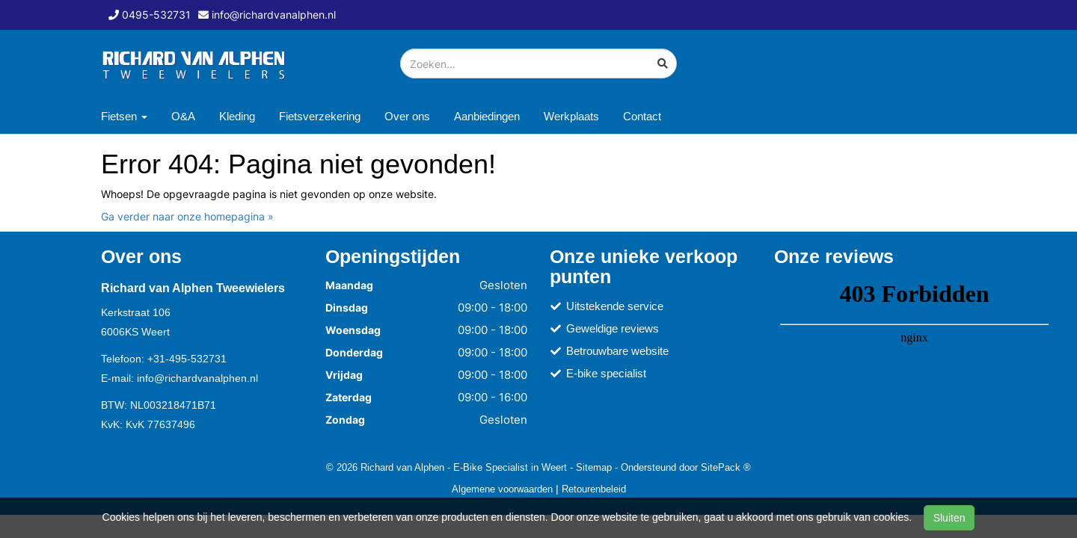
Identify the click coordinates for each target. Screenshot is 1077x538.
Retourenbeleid (594, 489)
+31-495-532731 (187, 359)
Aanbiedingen (487, 116)
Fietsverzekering (319, 116)
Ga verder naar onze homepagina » (187, 216)
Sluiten (949, 518)
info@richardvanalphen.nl (197, 378)
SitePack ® (726, 467)
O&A (183, 116)
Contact (642, 116)
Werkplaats (571, 116)
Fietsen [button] (124, 116)
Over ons (407, 116)
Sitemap (594, 467)
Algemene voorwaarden (502, 489)
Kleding (237, 116)
